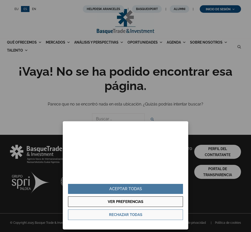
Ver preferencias (125, 201)
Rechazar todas (125, 214)
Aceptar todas (125, 188)
